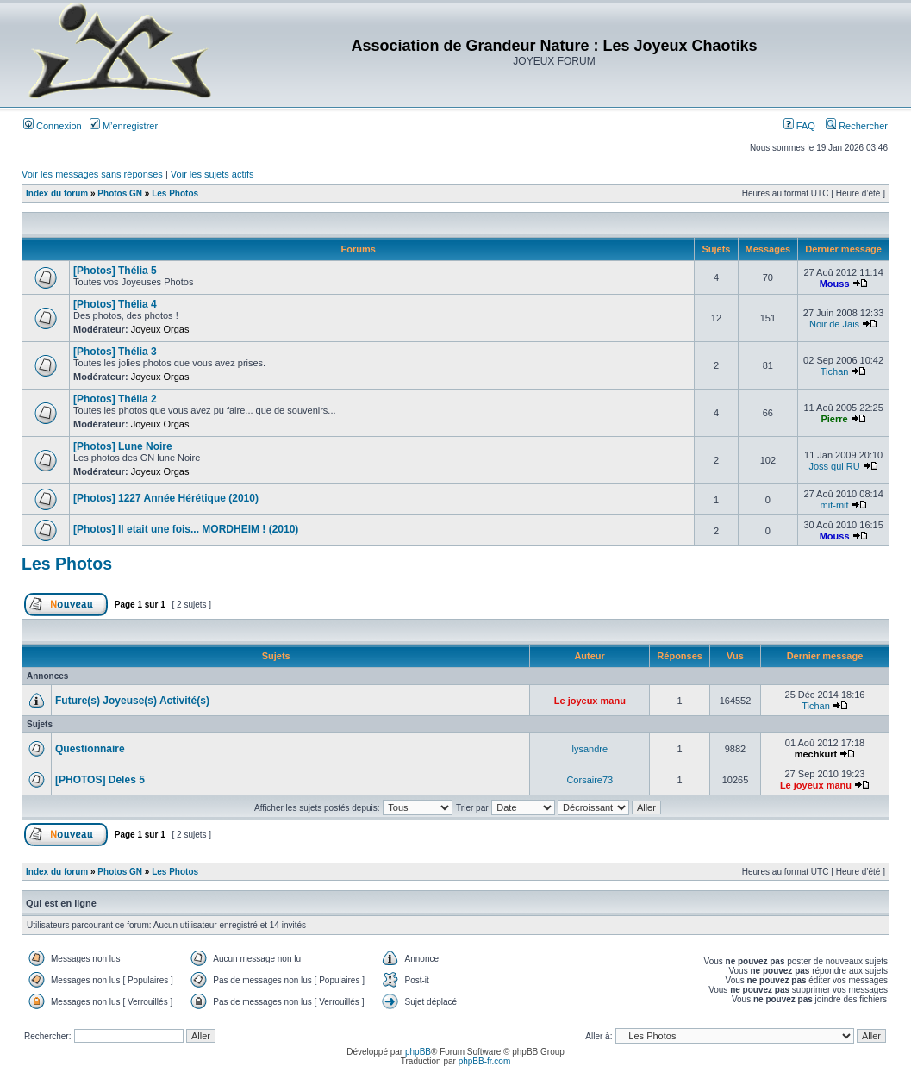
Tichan (835, 371)
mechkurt (816, 754)
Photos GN (119, 193)
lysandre (590, 749)
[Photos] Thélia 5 (115, 271)
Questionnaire (90, 749)
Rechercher (857, 126)
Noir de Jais (834, 324)
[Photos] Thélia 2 (115, 399)
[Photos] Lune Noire (122, 446)
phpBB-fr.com (485, 1061)
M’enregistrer (124, 126)
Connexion (52, 126)
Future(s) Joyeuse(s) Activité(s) (132, 701)
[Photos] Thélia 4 (115, 304)
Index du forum (57, 193)
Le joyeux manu (590, 700)
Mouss (835, 283)
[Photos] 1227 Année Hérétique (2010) (166, 498)
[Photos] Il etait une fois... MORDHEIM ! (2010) (185, 529)
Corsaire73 (589, 780)
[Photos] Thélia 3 (115, 352)
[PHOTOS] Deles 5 (100, 780)
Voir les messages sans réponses (92, 174)
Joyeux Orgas (160, 329)
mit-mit (835, 505)
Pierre (834, 419)
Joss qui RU (833, 466)
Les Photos (175, 193)
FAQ (799, 126)
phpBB (418, 1052)
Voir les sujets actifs (212, 174)
